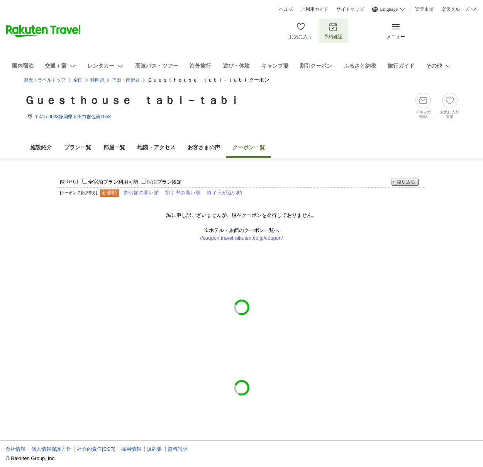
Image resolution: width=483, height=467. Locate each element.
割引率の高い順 (182, 193)
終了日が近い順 (224, 193)
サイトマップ (350, 9)
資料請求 (178, 449)
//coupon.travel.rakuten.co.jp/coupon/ (241, 238)
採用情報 (131, 449)
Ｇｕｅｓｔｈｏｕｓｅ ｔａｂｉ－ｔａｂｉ (132, 100)
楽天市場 (424, 9)
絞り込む (405, 182)
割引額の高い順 (141, 193)
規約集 (154, 449)
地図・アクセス (156, 147)
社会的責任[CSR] (96, 449)
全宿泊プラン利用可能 (113, 182)
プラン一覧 (77, 147)
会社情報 (15, 449)
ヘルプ (286, 9)
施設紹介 (41, 147)
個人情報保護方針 (51, 449)
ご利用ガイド (315, 9)
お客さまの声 (204, 147)
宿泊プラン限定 (164, 182)
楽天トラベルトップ (45, 80)
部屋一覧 (114, 147)
